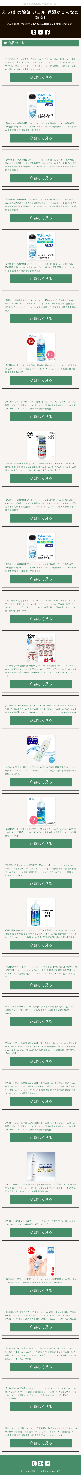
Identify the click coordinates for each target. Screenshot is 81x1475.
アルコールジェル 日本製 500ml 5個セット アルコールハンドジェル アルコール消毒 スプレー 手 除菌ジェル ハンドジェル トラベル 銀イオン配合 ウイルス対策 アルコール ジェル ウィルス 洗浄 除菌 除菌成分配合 (40, 1126)
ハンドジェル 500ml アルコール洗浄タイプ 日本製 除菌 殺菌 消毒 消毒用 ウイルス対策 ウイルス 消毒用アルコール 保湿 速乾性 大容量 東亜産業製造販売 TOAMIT (40, 1010)
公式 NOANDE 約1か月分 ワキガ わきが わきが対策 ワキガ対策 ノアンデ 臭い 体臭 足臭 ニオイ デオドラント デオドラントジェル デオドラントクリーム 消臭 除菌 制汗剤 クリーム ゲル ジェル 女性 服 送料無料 (41, 1187)
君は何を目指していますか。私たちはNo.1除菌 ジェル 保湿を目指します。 (40, 24)
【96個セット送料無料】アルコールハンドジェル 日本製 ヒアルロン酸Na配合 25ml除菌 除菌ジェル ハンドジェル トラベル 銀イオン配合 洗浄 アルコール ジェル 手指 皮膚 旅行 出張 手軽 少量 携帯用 (40, 267)
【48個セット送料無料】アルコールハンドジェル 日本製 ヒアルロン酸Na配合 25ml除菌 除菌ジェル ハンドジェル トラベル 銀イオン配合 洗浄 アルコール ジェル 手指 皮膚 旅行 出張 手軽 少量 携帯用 (40, 567)
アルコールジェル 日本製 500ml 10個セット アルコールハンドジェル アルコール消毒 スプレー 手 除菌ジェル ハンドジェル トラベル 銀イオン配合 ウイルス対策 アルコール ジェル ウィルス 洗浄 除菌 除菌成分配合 (40, 405)
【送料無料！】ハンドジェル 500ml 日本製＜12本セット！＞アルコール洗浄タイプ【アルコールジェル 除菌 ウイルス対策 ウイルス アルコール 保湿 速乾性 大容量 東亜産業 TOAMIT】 (40, 368)
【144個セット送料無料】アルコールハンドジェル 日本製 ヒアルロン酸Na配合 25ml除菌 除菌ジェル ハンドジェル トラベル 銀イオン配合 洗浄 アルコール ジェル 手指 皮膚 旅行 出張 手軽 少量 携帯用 (40, 126)
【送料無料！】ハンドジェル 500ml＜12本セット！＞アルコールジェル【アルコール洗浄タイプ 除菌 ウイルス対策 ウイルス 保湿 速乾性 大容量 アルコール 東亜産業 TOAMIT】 (40, 832)
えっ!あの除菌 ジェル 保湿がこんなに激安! (42, 1471)
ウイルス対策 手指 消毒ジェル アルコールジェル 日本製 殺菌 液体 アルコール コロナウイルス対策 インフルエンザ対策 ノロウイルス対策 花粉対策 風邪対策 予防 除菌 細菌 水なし (40, 770)
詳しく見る (41, 77)
